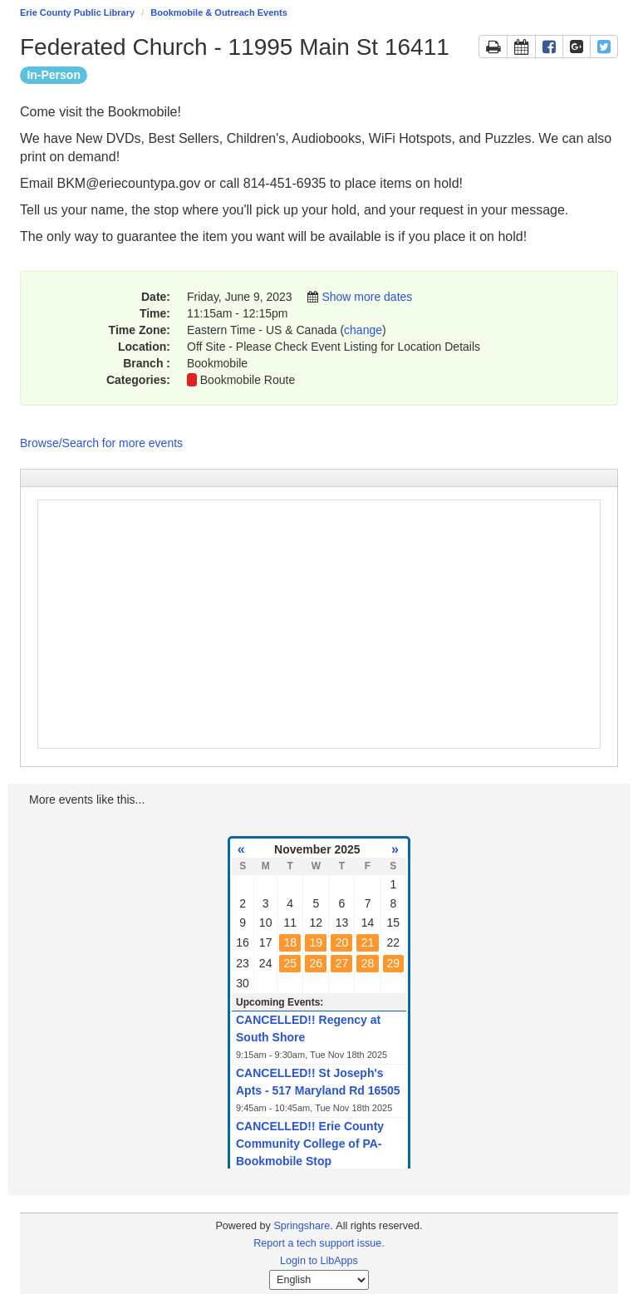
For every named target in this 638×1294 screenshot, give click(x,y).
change (363, 330)
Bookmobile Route (247, 379)
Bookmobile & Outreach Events (218, 12)
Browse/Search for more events (101, 443)
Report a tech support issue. (319, 1243)
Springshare (301, 1226)
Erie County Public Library (77, 12)
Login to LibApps (319, 1261)
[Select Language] (319, 1280)
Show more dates (366, 296)
